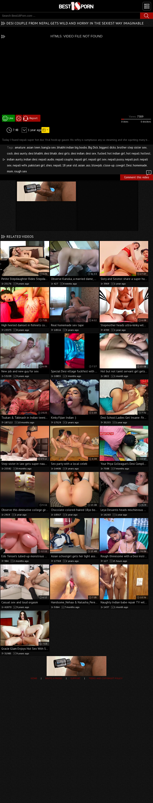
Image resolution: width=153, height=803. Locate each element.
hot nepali (132, 153)
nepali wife (20, 165)
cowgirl (120, 165)
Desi (129, 165)
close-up (109, 165)
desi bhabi (50, 153)
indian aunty (15, 159)
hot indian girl (116, 153)
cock (10, 153)
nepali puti (132, 159)
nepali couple (64, 159)
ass (88, 165)
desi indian (77, 153)
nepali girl (80, 159)
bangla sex (48, 147)
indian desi (30, 159)
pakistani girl (36, 165)
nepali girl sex (97, 159)
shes (49, 165)
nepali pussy (116, 159)
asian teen (33, 147)
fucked (101, 153)
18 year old (69, 165)
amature (20, 147)
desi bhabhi (35, 153)
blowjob (97, 165)
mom (10, 171)
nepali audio (46, 159)
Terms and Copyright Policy (106, 678)
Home (34, 678)
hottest (145, 153)
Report (33, 118)
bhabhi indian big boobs (72, 147)
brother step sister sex (132, 147)
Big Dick (93, 147)
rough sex (20, 171)
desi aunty (20, 153)
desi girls (64, 153)
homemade (140, 165)
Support (75, 678)
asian (81, 165)
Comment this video (138, 176)
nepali (57, 165)
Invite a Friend (53, 678)
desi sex (91, 153)
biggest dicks (107, 147)
